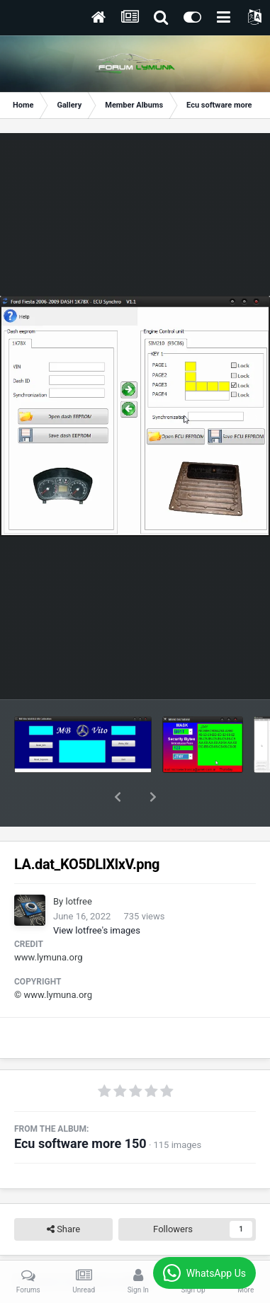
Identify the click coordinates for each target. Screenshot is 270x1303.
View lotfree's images (96, 893)
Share (63, 1192)
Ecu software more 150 (80, 1106)
